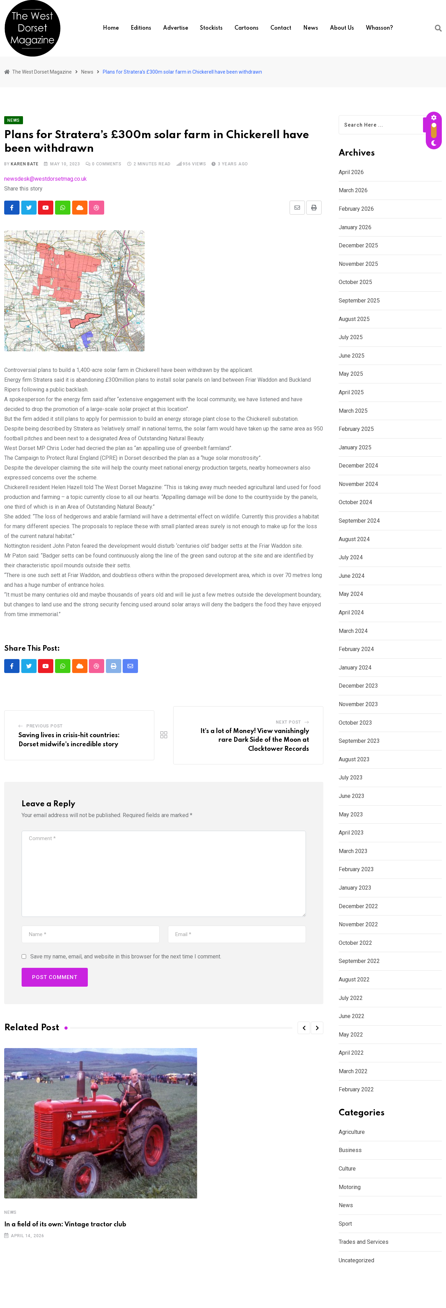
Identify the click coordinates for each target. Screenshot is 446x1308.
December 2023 (358, 685)
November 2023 (358, 704)
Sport (345, 1223)
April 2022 (351, 1052)
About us (342, 28)
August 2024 (354, 539)
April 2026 (351, 172)
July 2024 (351, 557)
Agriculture (352, 1132)
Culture (347, 1168)
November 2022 (358, 924)
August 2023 (354, 759)
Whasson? (379, 28)
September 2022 (359, 961)
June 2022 (351, 1016)
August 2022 (354, 979)
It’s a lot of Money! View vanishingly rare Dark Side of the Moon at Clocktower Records (254, 740)
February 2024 (356, 649)
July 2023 (351, 777)
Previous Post (44, 726)
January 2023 (355, 887)
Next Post (288, 722)
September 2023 (359, 741)
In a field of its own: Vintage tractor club (65, 1225)
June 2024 (351, 576)
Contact (280, 28)
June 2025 (351, 355)
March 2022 (353, 1071)
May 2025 (351, 374)
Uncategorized (356, 1260)
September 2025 (359, 300)
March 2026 (353, 190)
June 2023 (351, 796)
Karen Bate (24, 164)
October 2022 (355, 943)
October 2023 (355, 722)
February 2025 (356, 429)
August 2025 (354, 319)
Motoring (350, 1187)
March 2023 (353, 851)
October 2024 (355, 502)
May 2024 (351, 594)
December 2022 (358, 906)
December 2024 (358, 465)
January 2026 (355, 227)
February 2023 (356, 869)
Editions (141, 28)
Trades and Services (364, 1242)
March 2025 (353, 411)
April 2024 (351, 612)
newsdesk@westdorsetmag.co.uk (45, 178)
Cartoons (246, 28)
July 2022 (351, 998)
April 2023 (351, 832)
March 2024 (353, 631)
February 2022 (356, 1089)
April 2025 (351, 392)
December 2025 (358, 245)
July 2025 (351, 337)
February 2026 (356, 208)
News (310, 28)
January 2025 (355, 447)
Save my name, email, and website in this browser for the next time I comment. (125, 957)
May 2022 (351, 1034)
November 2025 (358, 264)
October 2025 (355, 282)
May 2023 (351, 814)
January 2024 (355, 667)
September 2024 (359, 520)
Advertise (175, 28)
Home (111, 28)
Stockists (211, 28)
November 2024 (358, 484)
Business (350, 1150)
